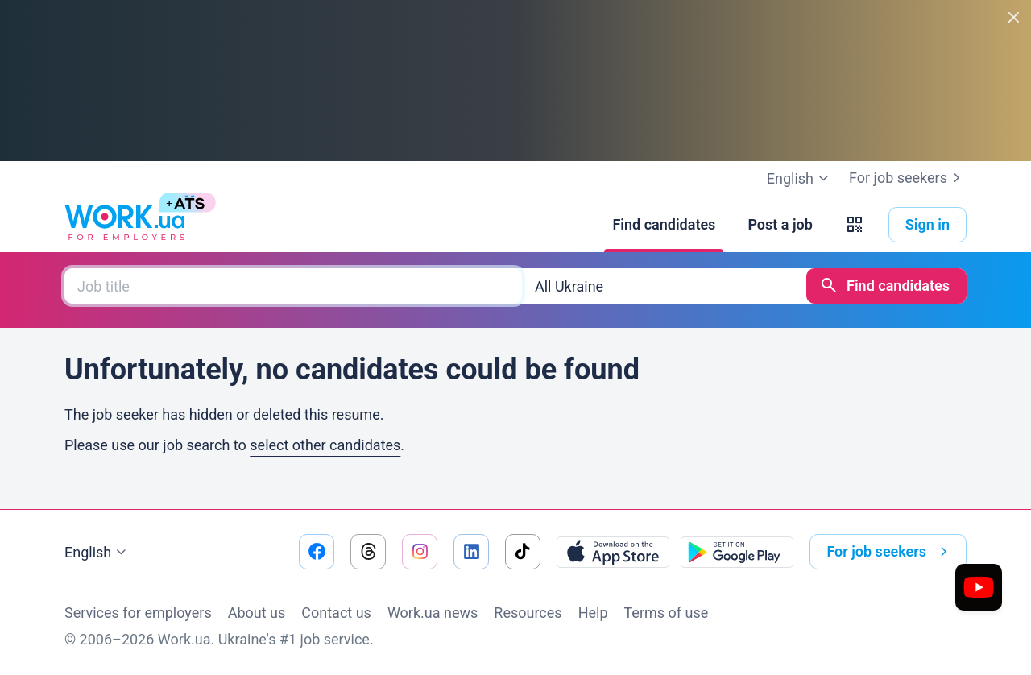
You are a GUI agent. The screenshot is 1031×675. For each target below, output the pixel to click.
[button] (854, 224)
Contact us (336, 612)
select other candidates (325, 445)
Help (593, 612)
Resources (527, 612)
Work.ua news (432, 612)
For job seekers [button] (890, 551)
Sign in (927, 224)
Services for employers (138, 612)
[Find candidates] (663, 224)
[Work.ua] (124, 225)
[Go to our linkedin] (471, 551)
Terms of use (666, 612)
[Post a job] (779, 224)
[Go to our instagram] (419, 551)
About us (257, 612)
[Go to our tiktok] (522, 551)
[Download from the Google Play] (737, 551)
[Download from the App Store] (613, 551)
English (97, 552)
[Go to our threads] (368, 551)
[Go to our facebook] (316, 551)
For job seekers (908, 178)
